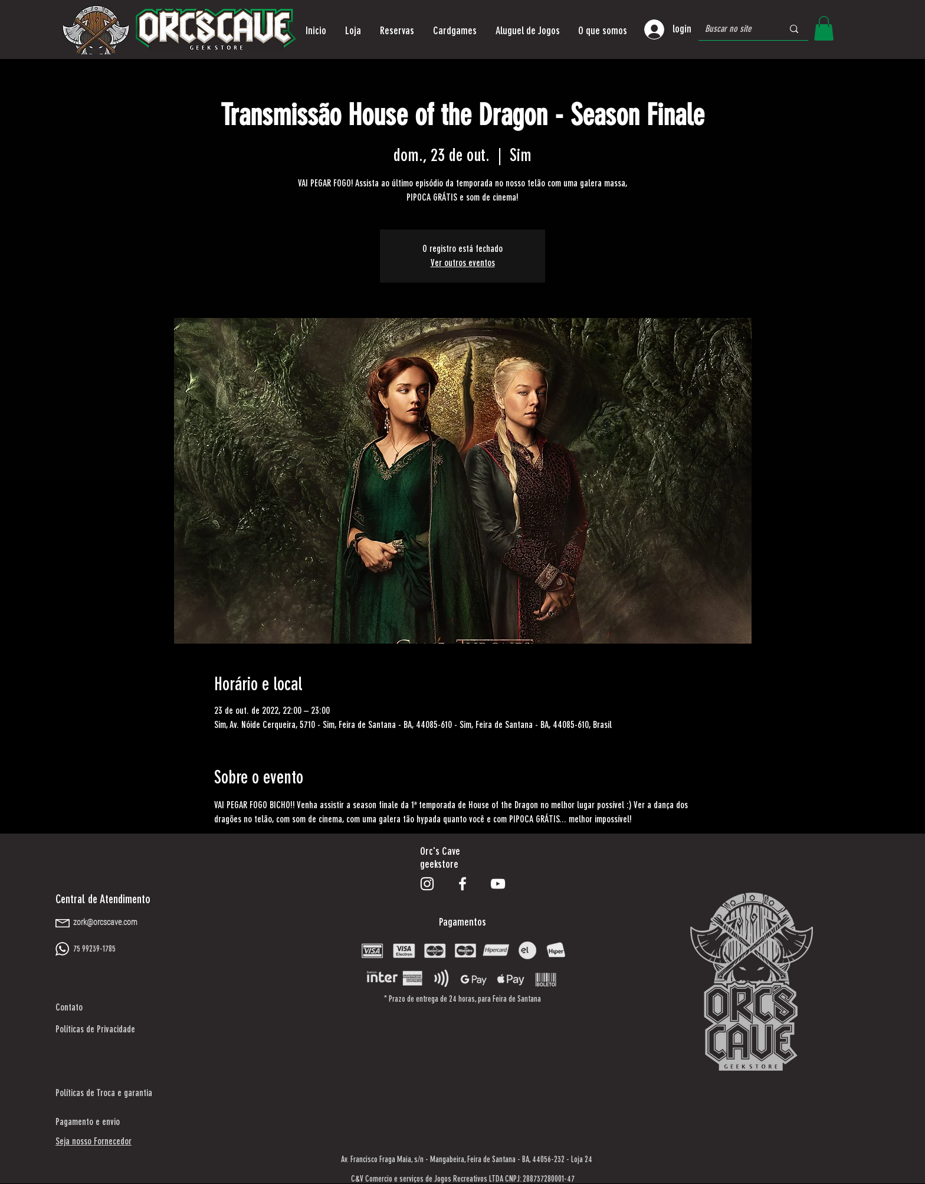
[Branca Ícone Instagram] (427, 884)
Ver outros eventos (463, 262)
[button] (353, 30)
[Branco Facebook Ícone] (462, 884)
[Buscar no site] (735, 29)
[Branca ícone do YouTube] (498, 884)
